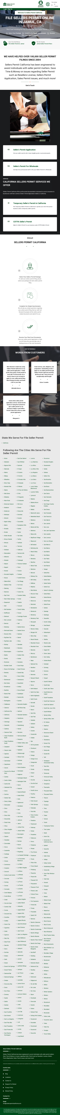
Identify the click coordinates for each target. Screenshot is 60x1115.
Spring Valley (47, 715)
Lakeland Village (21, 945)
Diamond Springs (9, 977)
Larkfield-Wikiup (21, 966)
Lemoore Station (21, 994)
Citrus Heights (8, 829)
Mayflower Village (35, 537)
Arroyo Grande (8, 539)
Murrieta (33, 650)
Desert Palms (8, 970)
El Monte (19, 486)
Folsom (19, 571)
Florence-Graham (22, 563)
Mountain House (35, 643)
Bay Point (6, 595)
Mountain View (35, 646)
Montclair (33, 604)
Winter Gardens (48, 991)
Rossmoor (47, 458)
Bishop (6, 644)
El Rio (19, 493)
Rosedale (33, 1022)
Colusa (6, 861)
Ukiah (45, 833)
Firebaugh (20, 560)
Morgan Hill (34, 632)
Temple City (47, 780)
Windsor (46, 988)
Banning (6, 588)
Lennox (19, 997)
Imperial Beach (21, 792)
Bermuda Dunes (8, 630)
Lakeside (19, 952)
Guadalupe (20, 693)
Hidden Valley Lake (22, 743)
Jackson (19, 820)
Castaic (6, 777)
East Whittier (20, 462)
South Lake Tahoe (49, 688)
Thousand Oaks (48, 791)
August (6, 567)
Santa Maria (47, 594)
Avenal (6, 571)
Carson (6, 768)
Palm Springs (34, 804)
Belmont (6, 616)
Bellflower (7, 613)
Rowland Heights (48, 462)
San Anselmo (47, 479)
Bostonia (6, 662)
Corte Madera (8, 892)
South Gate (47, 685)
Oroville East (34, 783)
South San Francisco (49, 701)
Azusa (6, 578)
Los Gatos (33, 479)
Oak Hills (33, 713)
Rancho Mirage (35, 933)
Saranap (46, 611)
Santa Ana (46, 572)
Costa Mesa (7, 896)
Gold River (20, 651)
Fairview (19, 546)
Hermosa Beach (21, 736)
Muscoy (33, 653)
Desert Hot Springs (9, 966)
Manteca (33, 520)
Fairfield (19, 542)
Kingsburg (20, 851)
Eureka (19, 528)
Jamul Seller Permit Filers (44, 43)
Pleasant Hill (34, 880)
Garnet (19, 637)
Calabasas (7, 704)
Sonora (46, 674)
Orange (33, 755)
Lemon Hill (20, 987)
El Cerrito (19, 476)
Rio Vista (33, 991)
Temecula (46, 773)
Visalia (46, 889)
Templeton (47, 784)
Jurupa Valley (21, 830)
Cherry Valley (7, 801)
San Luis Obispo (48, 541)
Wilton (45, 984)
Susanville (46, 753)
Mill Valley (33, 579)
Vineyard (46, 886)
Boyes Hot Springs (9, 669)
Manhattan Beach (35, 516)
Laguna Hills (20, 913)
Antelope (6, 514)
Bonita (6, 658)
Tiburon (46, 798)
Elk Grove (20, 504)
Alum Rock (7, 500)
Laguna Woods (21, 920)
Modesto (33, 597)
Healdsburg (20, 725)
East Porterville (8, 1029)
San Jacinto (47, 523)
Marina (32, 523)
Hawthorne (20, 718)
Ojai (32, 741)
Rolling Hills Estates (36, 1015)
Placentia (33, 873)
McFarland (33, 544)
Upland (46, 845)
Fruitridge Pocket (22, 616)
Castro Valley (7, 780)
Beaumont (7, 602)
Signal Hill (46, 650)
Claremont (7, 833)
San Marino (47, 548)
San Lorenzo (47, 537)
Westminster (47, 956)
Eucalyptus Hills (21, 525)
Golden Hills (20, 655)
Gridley (19, 686)
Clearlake (6, 840)
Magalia (33, 506)
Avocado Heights (9, 574)
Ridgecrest (34, 980)
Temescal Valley (48, 777)
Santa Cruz (47, 587)
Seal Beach (47, 625)
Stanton (46, 729)
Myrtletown (34, 657)
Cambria (6, 729)
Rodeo (32, 1008)
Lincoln (19, 1001)
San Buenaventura (49, 490)
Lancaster (20, 962)
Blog (6, 1074)
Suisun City (47, 743)
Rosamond (33, 1019)
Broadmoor (7, 686)
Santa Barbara (47, 576)
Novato (33, 706)
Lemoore (19, 990)
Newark (33, 671)
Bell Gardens (7, 609)
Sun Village (47, 746)
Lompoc (19, 1032)
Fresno (19, 613)
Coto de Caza (8, 903)
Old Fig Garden (35, 745)
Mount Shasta (34, 639)
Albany (6, 476)
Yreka (45, 1023)
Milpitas (33, 587)
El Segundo (20, 497)
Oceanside (33, 734)
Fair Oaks (20, 535)
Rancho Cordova (35, 926)
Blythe (6, 655)
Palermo (33, 797)
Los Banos (33, 476)
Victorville (46, 870)
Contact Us (8, 1080)
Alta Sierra (7, 493)
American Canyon (9, 504)
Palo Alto (33, 811)
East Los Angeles (9, 1019)
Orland (32, 773)
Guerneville (20, 697)
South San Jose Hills (49, 708)
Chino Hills (7, 815)
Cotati (5, 899)
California (5, 443)
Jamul (19, 823)
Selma (45, 636)
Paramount (33, 824)
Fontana (19, 574)
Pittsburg (33, 869)
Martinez (33, 530)
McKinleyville (34, 548)
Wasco (46, 907)
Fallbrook (19, 549)
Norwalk (33, 702)
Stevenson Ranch (48, 732)
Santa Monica (47, 597)
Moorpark (33, 622)
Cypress (6, 935)
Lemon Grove (21, 983)
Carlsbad (6, 757)
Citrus (5, 826)
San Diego (46, 500)
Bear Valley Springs (9, 599)
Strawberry (47, 739)
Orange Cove (34, 759)
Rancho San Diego (36, 943)
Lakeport (19, 948)
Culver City (7, 924)
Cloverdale (7, 843)
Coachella (7, 850)
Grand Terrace (21, 669)
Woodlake (46, 1006)
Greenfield (20, 683)
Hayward (19, 721)
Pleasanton (34, 883)
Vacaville (46, 849)
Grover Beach (21, 690)
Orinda (32, 769)
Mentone (33, 569)
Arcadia (6, 528)
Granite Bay (20, 672)
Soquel (46, 678)
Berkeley (6, 627)
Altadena (6, 497)
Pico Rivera (34, 852)
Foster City (20, 592)
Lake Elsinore (21, 927)
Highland (19, 750)
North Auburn (34, 688)
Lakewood (20, 955)
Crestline (6, 917)
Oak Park (33, 716)
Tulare (45, 815)
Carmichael (7, 761)
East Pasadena (8, 1026)
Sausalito (46, 618)
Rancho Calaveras (35, 922)
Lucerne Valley (35, 492)
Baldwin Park (7, 585)
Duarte (6, 998)
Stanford (46, 725)
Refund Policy (9, 1091)
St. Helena (46, 722)
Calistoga (6, 721)
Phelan (32, 848)
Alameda (6, 469)
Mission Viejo (34, 594)
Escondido (20, 521)
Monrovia (33, 601)
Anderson (6, 511)
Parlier (32, 831)
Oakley (32, 727)
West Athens (47, 917)
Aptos (6, 525)
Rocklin (33, 1005)
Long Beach (20, 1036)
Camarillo (6, 725)
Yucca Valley (47, 1034)
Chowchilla (7, 819)
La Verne (19, 896)
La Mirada (20, 874)
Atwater (6, 560)
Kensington (20, 834)
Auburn (6, 563)
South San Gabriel (48, 704)
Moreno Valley (35, 629)
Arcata (6, 532)
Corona (6, 885)
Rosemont (33, 1029)
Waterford (46, 910)
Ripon (32, 994)
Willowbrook (47, 977)
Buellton (6, 690)
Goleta (19, 658)
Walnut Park (47, 903)
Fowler (19, 599)
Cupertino (6, 928)
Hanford (19, 711)
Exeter (19, 532)
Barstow (6, 592)
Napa (32, 660)
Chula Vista (7, 822)
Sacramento (47, 465)
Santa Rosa (47, 604)
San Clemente (47, 497)
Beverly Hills (7, 634)
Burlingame (7, 700)
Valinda (46, 852)
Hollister (19, 760)
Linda (18, 1004)
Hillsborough (20, 753)
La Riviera (20, 892)
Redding (33, 956)
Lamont (19, 959)
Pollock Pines (34, 894)
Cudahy (6, 920)
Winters (46, 995)
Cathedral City (8, 787)
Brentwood (7, 679)
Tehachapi (46, 769)
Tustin (45, 822)
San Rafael (47, 562)
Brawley (6, 672)
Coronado (6, 889)
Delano (6, 956)
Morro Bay (33, 636)
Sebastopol (47, 632)
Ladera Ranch (21, 903)
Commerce (7, 864)
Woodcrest (47, 1002)
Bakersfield (7, 581)
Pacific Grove (34, 790)
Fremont (19, 606)
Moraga (33, 625)
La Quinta (19, 888)
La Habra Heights (22, 867)
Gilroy (19, 641)
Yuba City (46, 1027)
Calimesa (6, 714)
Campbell (6, 746)
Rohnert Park (34, 1012)
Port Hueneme (35, 901)
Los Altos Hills (35, 469)
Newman (33, 674)
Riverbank (33, 998)
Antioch (6, 518)
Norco (32, 685)
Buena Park (7, 693)
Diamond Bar (7, 973)
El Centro (19, 472)
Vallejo (46, 859)
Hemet (19, 729)
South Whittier (47, 711)
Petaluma (33, 845)
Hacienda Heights (22, 704)
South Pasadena (48, 697)
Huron (19, 785)
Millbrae (33, 583)
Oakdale (33, 720)
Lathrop (19, 976)
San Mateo (47, 555)
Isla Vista (20, 816)
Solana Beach (47, 660)
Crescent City (8, 913)
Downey (6, 994)
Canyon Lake (7, 750)
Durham (6, 1005)
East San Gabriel (21, 458)
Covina (6, 910)
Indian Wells (20, 795)
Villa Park (46, 879)
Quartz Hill (33, 915)
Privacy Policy (9, 1087)
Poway (32, 908)
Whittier (46, 963)
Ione (18, 809)
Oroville (33, 780)
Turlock (46, 819)
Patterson (33, 838)
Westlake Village (48, 953)
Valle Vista (47, 856)
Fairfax (19, 539)
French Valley (21, 609)
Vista (45, 893)
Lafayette (20, 906)
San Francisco (47, 516)
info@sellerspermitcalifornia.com (12, 1103)
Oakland (33, 723)
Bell (5, 606)
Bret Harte (7, 683)
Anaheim (6, 507)
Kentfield (19, 837)
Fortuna (19, 588)
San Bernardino (48, 483)
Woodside (46, 1013)
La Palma (19, 878)
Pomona (33, 897)
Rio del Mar (34, 984)
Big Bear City (7, 637)
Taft (45, 757)
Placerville (33, 876)
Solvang (46, 667)
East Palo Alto (8, 1022)
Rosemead (34, 1026)
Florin (18, 567)
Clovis (6, 847)
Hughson (19, 774)
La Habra (19, 864)
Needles (33, 667)
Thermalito (47, 787)
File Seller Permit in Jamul (16, 43)
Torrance (46, 805)
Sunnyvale (46, 750)
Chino (5, 812)
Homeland (20, 771)
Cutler (5, 931)
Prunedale (33, 912)
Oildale (32, 737)
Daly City (6, 938)
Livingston (20, 1018)
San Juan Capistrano (49, 530)
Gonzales (20, 662)
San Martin (47, 551)
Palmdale (33, 808)
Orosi (32, 776)
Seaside (46, 629)
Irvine (18, 813)
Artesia (6, 542)
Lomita (19, 1029)
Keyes (19, 844)
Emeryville (20, 511)
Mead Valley (34, 551)
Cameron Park (8, 732)
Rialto (32, 973)
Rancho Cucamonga (36, 929)
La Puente (20, 885)
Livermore (20, 1015)
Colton (6, 857)
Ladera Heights (21, 899)
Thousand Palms (48, 794)
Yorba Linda (47, 1016)
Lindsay (19, 1008)
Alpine (6, 490)
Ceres (6, 791)
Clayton (6, 836)
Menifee (33, 562)
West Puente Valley (49, 935)
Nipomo (33, 681)
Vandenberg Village (49, 866)
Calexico (6, 707)
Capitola (6, 753)
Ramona (33, 919)
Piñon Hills (34, 862)
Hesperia (19, 739)
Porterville (33, 904)
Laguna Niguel (21, 917)
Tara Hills (46, 766)
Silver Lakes (47, 653)
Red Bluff (33, 952)
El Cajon (19, 469)
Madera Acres (34, 502)
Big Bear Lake (8, 641)
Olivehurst (33, 748)
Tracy (45, 808)
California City (8, 711)
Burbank (6, 697)
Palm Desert (34, 801)
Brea (5, 676)
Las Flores (20, 973)
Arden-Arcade (8, 535)
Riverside (33, 1001)
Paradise (33, 820)
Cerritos (6, 794)
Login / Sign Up (7, 9)
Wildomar (46, 967)
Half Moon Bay (21, 707)
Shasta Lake (47, 643)
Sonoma (46, 671)
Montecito (33, 611)
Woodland (46, 1009)
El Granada (20, 483)
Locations (8, 1077)
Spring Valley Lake (49, 718)
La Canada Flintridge (23, 855)
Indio (18, 799)
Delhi (5, 959)
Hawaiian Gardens (22, 714)
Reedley (33, 970)
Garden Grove (21, 630)
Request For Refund (10, 1084)
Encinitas (19, 514)
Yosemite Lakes (48, 1020)
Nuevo (32, 709)
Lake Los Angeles (22, 934)
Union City (46, 836)
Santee (46, 608)
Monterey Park (35, 618)
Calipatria (6, 718)
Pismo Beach (34, 866)
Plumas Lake (34, 890)
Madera (33, 499)
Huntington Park (21, 781)
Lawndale (20, 980)
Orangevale (34, 762)
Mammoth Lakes (35, 513)
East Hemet (7, 1015)
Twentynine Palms (49, 826)
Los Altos (33, 465)
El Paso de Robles (22, 490)
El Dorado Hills (21, 479)
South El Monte (48, 681)
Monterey (33, 615)
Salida (45, 469)
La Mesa (19, 871)
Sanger (46, 569)
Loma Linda (20, 1025)
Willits (45, 974)
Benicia (6, 623)
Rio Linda (33, 987)
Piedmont (33, 855)
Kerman (19, 841)
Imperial (19, 788)
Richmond (33, 977)
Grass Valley (20, 676)
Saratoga (46, 615)
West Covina (47, 924)
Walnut (46, 896)
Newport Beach (35, 678)
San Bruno (46, 486)
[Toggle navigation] (52, 5)
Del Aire (6, 952)
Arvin (5, 546)
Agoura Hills (7, 465)
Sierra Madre (47, 646)
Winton (46, 999)
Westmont (46, 960)
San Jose (46, 527)
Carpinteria (7, 764)
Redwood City (34, 966)
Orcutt (32, 766)
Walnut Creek (47, 900)
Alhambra (6, 479)
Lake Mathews (21, 938)
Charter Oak (7, 798)
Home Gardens (21, 767)
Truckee (46, 812)
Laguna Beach (21, 910)
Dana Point (7, 942)
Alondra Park (7, 486)
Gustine (19, 700)
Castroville (7, 784)
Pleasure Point (35, 887)
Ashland (6, 549)
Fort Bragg (20, 581)
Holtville (19, 764)
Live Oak (19, 1011)
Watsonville (47, 914)
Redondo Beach (35, 963)
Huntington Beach (22, 778)
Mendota (33, 558)
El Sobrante (20, 500)
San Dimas (47, 509)
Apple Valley (7, 521)
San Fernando (47, 513)
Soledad (46, 664)
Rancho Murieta (35, 936)
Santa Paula (47, 601)
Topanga (46, 801)
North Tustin (34, 699)
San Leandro (47, 534)
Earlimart (6, 1008)
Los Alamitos (34, 462)
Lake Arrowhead (21, 924)
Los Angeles (34, 472)
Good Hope (20, 665)
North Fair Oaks (35, 692)
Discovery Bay (8, 984)
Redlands (33, 959)
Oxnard (32, 787)
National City (34, 664)
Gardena (19, 634)
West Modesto (48, 931)
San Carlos (47, 493)
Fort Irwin (20, 585)
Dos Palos (7, 991)
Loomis (33, 458)
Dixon (5, 987)
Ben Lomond (7, 620)
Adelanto (6, 462)
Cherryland (7, 805)
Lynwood (33, 495)
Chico (5, 808)
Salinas (46, 472)
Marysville (33, 534)
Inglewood (20, 802)
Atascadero (7, 553)
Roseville (33, 1033)
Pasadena (33, 834)
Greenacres (20, 679)
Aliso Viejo (7, 483)
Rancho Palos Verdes (36, 940)
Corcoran (6, 878)
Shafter (46, 639)
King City (19, 848)
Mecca (32, 555)
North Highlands (35, 695)
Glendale (19, 644)
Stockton (46, 736)
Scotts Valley (47, 622)
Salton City (47, 476)
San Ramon (47, 565)
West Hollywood (48, 928)
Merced (33, 572)
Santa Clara (47, 579)
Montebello (34, 608)
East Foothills (8, 1012)
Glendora (19, 648)
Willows (46, 981)
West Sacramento (49, 944)
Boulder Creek (8, 665)
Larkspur (19, 969)
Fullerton (19, 620)
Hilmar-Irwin (20, 757)
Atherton (6, 556)
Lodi (18, 1022)
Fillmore (19, 556)
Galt (18, 623)
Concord (6, 871)
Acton (5, 458)
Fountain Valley (21, 595)
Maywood (33, 541)
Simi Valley (47, 657)
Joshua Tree (20, 827)
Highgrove (20, 746)
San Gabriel (47, 520)
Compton (6, 868)
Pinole (32, 859)
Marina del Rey (35, 527)
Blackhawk (7, 648)
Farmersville (20, 553)
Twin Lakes (47, 829)
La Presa (19, 881)
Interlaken (20, 806)
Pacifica (33, 794)
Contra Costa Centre (9, 875)
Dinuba (6, 980)
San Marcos (47, 544)
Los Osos (33, 483)
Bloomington (7, 651)
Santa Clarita (47, 583)
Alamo (6, 472)
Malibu (32, 509)
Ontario (33, 752)
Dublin (6, 1001)
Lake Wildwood (21, 941)
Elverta (19, 507)
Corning (6, 882)
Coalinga (6, 854)
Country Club (7, 906)
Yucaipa (46, 1030)
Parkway (33, 827)
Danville (6, 945)
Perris (32, 841)
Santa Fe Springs (48, 590)
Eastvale (19, 465)
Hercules (19, 732)
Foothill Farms (21, 578)
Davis (5, 949)
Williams (46, 970)
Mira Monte (34, 590)
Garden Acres (21, 627)
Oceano (33, 730)
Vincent (46, 882)
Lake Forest (20, 931)
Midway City (34, 576)
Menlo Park (34, 565)
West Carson (47, 921)
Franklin (19, 602)
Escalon (19, 518)
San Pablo (46, 558)
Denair (6, 963)
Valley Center (47, 863)
